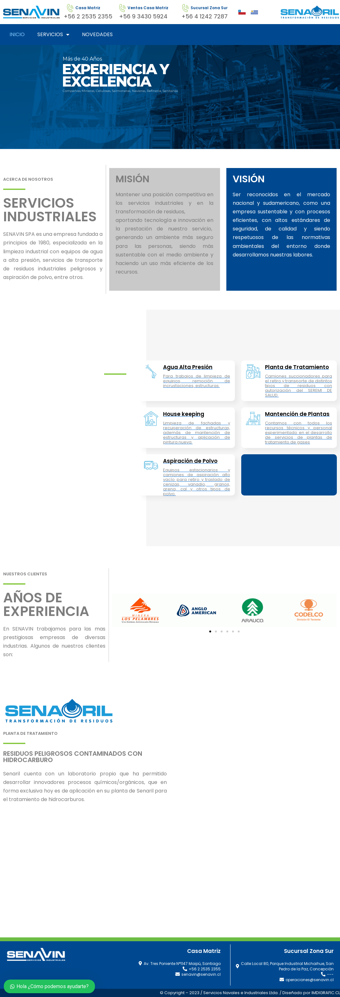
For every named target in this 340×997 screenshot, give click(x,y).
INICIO (17, 34)
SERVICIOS (53, 34)
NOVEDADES (97, 34)
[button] (210, 631)
